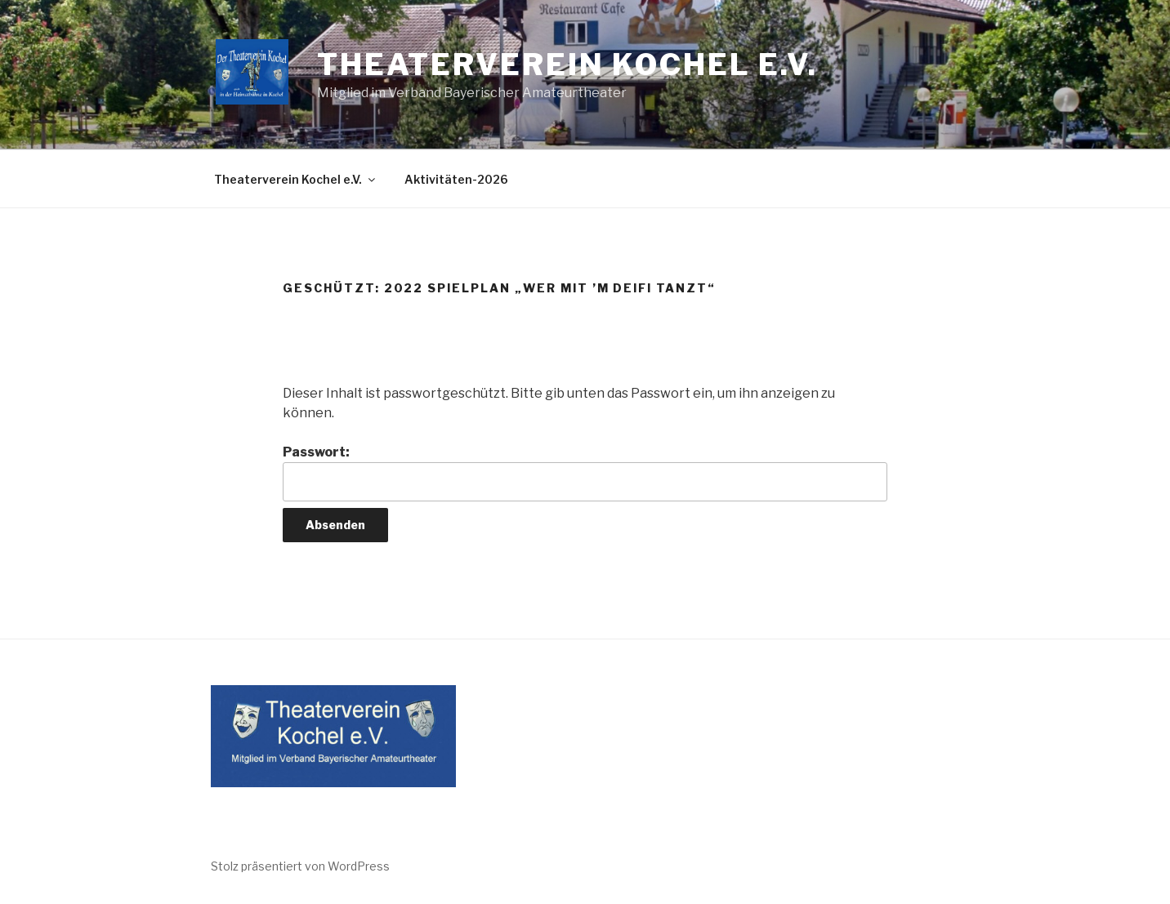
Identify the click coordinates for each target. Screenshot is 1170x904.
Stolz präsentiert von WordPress (300, 866)
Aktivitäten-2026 (456, 179)
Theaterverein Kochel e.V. (567, 64)
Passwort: (585, 472)
